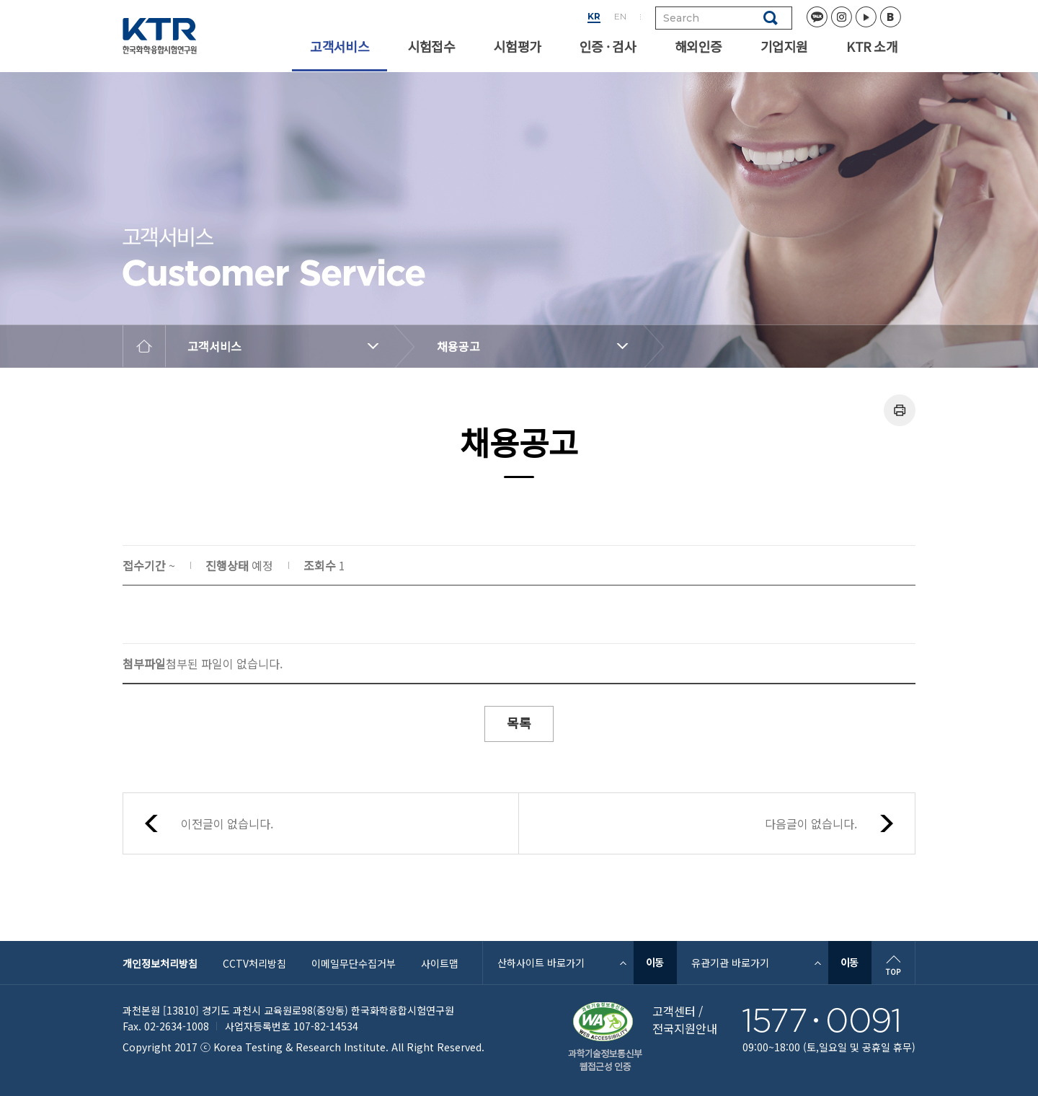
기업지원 (783, 46)
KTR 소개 (871, 46)
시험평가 (517, 46)
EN (620, 16)
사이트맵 (439, 963)
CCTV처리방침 (254, 963)
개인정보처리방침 (160, 963)
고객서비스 (339, 46)
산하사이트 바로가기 (541, 962)
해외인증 (698, 46)
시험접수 (431, 46)
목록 (519, 722)
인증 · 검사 (608, 46)
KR (593, 16)
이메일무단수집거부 (353, 963)
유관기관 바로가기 (730, 962)
